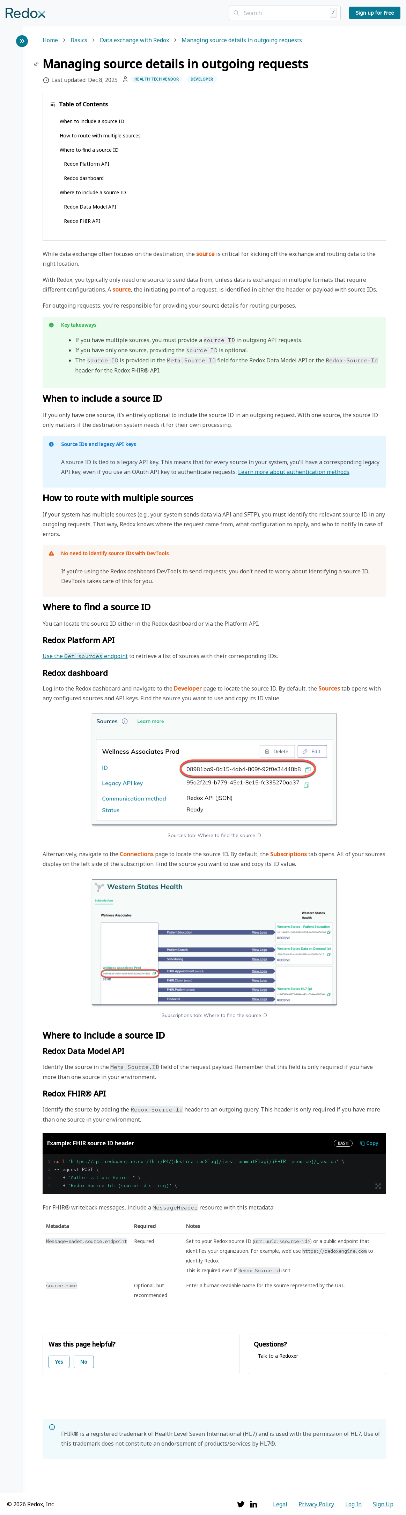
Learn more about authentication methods (293, 472)
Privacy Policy (316, 1504)
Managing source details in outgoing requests (242, 40)
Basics (79, 40)
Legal (280, 1504)
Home (50, 40)
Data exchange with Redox (134, 40)
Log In (353, 1504)
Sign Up (383, 1504)
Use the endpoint (85, 656)
